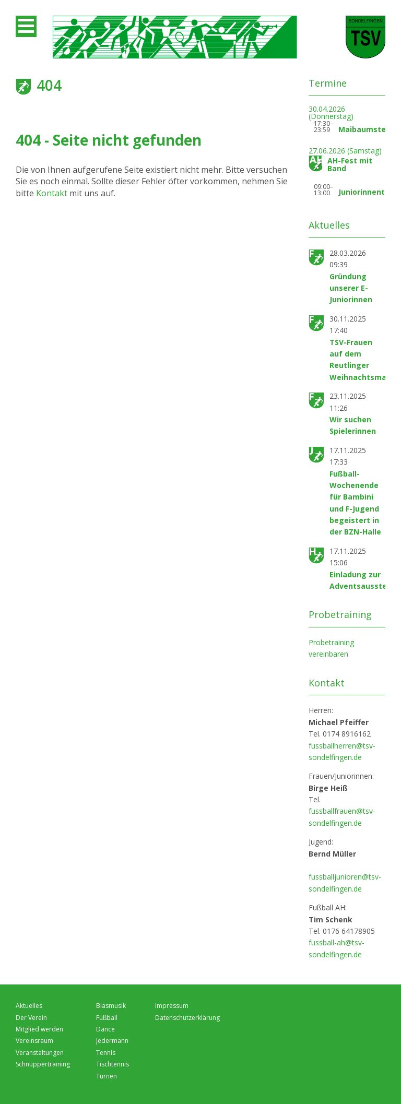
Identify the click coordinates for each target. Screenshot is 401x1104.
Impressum (171, 1005)
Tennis (105, 1052)
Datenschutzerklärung (187, 1017)
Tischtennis (112, 1064)
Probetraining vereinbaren (331, 648)
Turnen (106, 1076)
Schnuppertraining (43, 1064)
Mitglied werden (39, 1029)
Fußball (106, 1017)
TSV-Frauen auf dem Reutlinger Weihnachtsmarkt (363, 359)
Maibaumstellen (368, 129)
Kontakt (52, 193)
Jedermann (112, 1040)
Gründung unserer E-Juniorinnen (350, 288)
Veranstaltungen (40, 1052)
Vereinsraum (34, 1040)
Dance (105, 1029)
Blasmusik (111, 1005)
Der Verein (31, 1017)
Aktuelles (29, 1005)
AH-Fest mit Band (349, 164)
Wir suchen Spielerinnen (352, 425)
